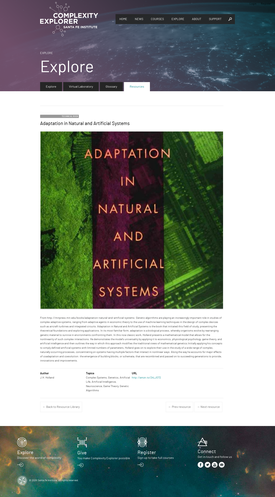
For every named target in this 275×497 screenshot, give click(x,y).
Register (266, 3)
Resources (137, 86)
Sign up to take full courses (156, 457)
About (196, 19)
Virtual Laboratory (81, 86)
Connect (207, 451)
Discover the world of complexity (39, 457)
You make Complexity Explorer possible (103, 458)
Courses (157, 19)
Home (123, 19)
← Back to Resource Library (61, 406)
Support (215, 19)
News (139, 19)
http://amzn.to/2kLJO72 (146, 377)
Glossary (111, 86)
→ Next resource (208, 406)
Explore (177, 19)
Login (253, 3)
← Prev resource (179, 406)
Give (82, 452)
